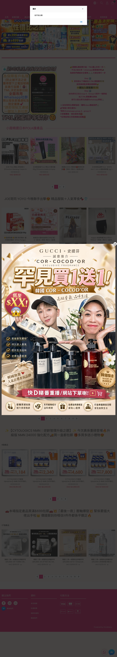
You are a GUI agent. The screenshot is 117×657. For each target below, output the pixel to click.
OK (81, 22)
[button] (56, 412)
